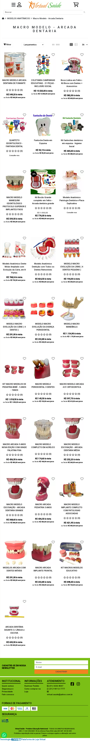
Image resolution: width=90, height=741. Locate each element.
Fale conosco (8, 694)
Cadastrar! (61, 672)
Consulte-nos (14, 155)
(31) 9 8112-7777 (56, 689)
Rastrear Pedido (31, 686)
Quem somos (8, 686)
